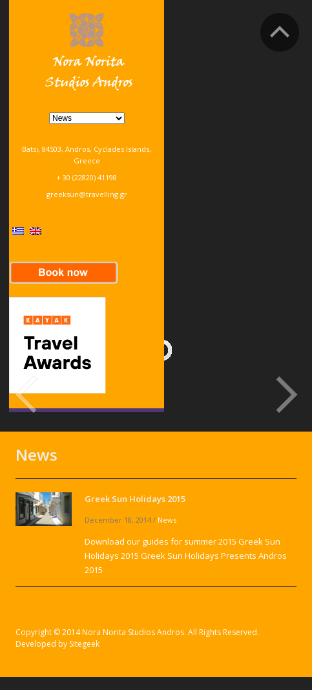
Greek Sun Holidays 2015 (135, 499)
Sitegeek (84, 643)
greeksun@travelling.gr (87, 194)
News (167, 520)
